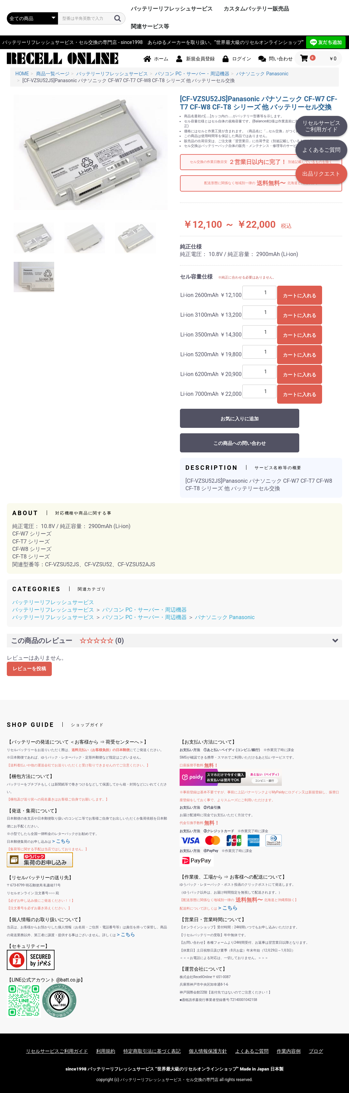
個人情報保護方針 (208, 1051)
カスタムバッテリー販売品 (256, 8)
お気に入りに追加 (240, 418)
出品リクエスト (321, 173)
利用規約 (105, 1051)
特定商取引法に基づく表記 (152, 1051)
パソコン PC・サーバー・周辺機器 (144, 610)
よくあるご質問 (321, 150)
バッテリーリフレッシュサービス (172, 8)
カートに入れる (299, 295)
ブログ (316, 1051)
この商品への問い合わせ (239, 443)
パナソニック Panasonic (225, 617)
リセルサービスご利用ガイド (321, 126)
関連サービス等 (150, 26)
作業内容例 (289, 1051)
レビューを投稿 (29, 668)
